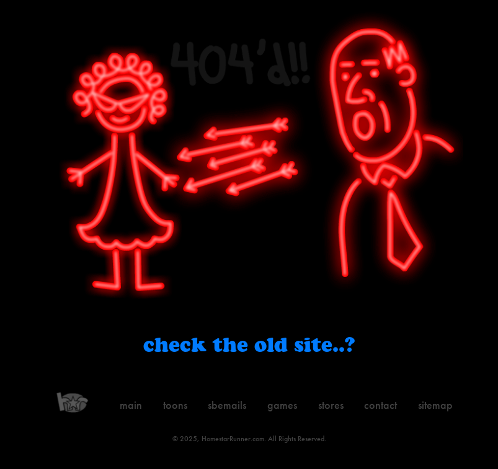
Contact (380, 405)
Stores (331, 405)
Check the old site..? (249, 344)
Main (131, 405)
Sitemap (435, 405)
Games (282, 405)
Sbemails (227, 405)
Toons (175, 405)
